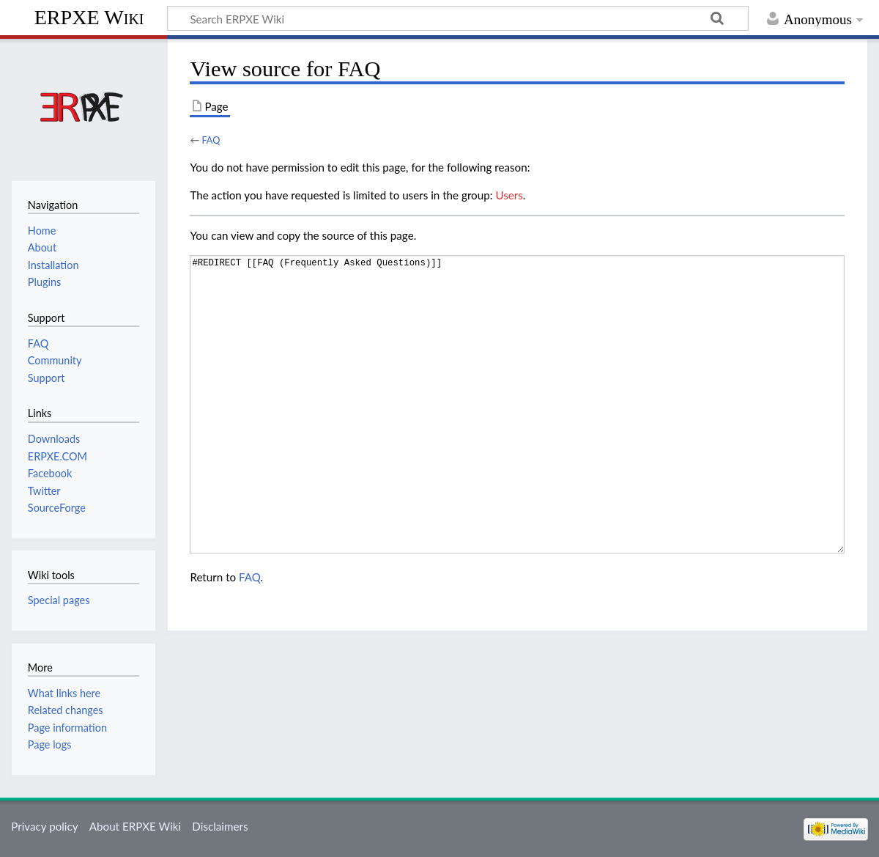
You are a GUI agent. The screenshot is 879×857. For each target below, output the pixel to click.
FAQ (210, 140)
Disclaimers (220, 826)
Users (508, 195)
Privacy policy (44, 826)
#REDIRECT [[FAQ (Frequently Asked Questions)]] (517, 404)
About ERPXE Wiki (135, 826)
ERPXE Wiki (89, 17)
